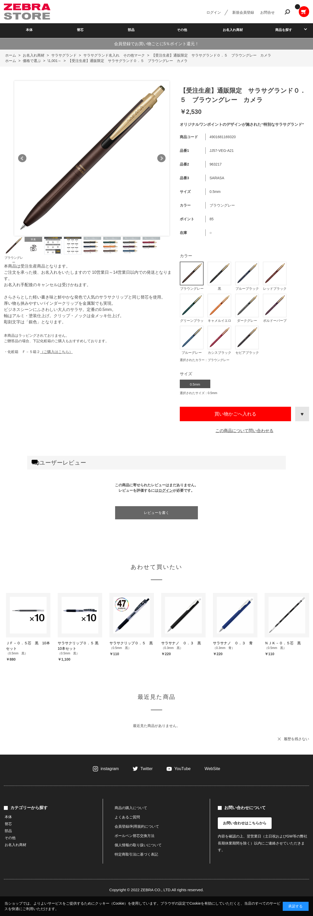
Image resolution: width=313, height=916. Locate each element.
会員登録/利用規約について (137, 826)
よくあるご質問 (127, 817)
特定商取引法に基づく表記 (136, 854)
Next (161, 158)
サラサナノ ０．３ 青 (233, 643)
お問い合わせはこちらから (244, 823)
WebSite (212, 768)
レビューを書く (156, 513)
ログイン (213, 12)
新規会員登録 (243, 12)
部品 (131, 30)
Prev (22, 158)
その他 (182, 30)
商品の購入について (131, 808)
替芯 (80, 30)
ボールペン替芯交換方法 (134, 836)
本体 (29, 30)
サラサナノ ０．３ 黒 (181, 643)
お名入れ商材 (233, 30)
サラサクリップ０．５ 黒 (131, 643)
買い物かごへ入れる (235, 414)
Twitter (146, 768)
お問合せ (267, 12)
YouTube (182, 768)
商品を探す (283, 30)
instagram (110, 768)
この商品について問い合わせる (244, 430)
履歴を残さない (296, 739)
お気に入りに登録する (302, 414)
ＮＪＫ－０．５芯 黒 (283, 643)
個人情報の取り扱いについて (138, 845)
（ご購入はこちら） (56, 352)
